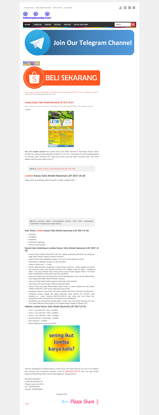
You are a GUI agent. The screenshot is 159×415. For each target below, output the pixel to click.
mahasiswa (84, 106)
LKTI (78, 106)
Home (27, 24)
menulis (90, 106)
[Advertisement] (62, 199)
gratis (39, 106)
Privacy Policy (57, 8)
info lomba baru (55, 106)
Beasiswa (67, 24)
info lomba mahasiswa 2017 (68, 106)
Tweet (27, 404)
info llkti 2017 (45, 106)
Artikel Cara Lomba (81, 24)
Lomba (29, 175)
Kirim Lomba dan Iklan (43, 8)
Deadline (48, 24)
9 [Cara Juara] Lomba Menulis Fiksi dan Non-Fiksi (56, 169)
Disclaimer (68, 8)
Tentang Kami (29, 8)
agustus (34, 106)
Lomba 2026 (37, 24)
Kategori (57, 24)
